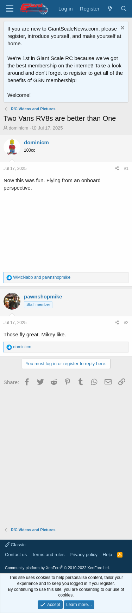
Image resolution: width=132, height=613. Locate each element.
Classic (15, 544)
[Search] (124, 8)
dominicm (19, 128)
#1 (126, 168)
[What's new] (110, 8)
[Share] (117, 169)
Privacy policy (84, 554)
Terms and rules (48, 554)
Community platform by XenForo (57, 568)
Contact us (16, 554)
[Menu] (9, 9)
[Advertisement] (66, 454)
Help (107, 554)
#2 (126, 322)
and (41, 277)
